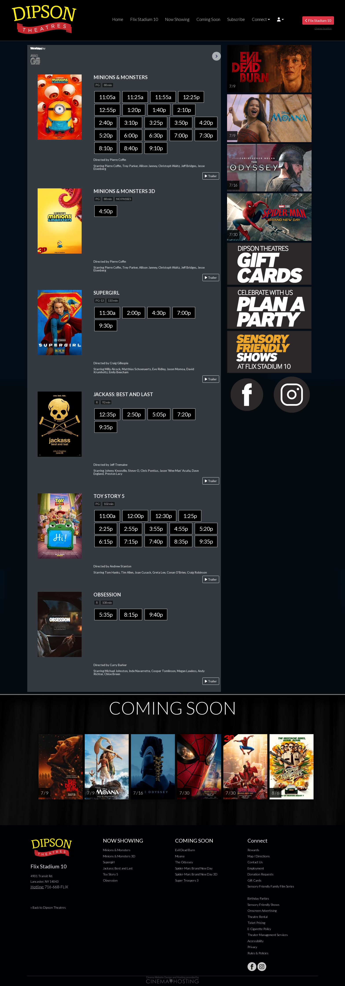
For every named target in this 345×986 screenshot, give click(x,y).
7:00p (181, 135)
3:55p (156, 528)
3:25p (156, 122)
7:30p (206, 135)
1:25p (190, 515)
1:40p (159, 109)
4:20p (206, 122)
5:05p (159, 414)
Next (216, 56)
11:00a (107, 515)
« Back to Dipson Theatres (48, 907)
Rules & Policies (258, 953)
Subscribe (236, 19)
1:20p (134, 109)
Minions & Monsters (116, 850)
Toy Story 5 (110, 874)
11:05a (107, 97)
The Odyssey (184, 862)
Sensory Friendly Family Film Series (271, 886)
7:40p (156, 541)
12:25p (191, 97)
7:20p (184, 414)
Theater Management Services (268, 935)
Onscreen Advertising (262, 910)
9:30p (105, 325)
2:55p (131, 528)
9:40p (156, 614)
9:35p (105, 427)
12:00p (135, 515)
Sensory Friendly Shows (263, 904)
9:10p (156, 148)
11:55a (163, 97)
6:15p (105, 541)
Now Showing (177, 19)
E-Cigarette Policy (259, 929)
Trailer (211, 176)
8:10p (105, 148)
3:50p (181, 122)
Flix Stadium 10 (144, 19)
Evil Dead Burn (185, 850)
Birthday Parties (258, 898)
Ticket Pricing (256, 923)
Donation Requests (260, 874)
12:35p (107, 414)
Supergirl (109, 862)
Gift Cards (254, 880)
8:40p (131, 148)
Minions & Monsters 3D (119, 856)
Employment (256, 868)
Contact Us (255, 862)
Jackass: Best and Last (118, 868)
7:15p (131, 541)
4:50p (105, 211)
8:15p (131, 614)
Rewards (253, 850)
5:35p (105, 614)
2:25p (105, 528)
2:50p (134, 414)
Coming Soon (208, 19)
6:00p (131, 135)
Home (117, 19)
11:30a (107, 312)
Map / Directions (259, 856)
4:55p (181, 528)
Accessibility (256, 941)
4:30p (158, 312)
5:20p (105, 135)
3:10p (131, 122)
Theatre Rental (258, 917)
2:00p (133, 312)
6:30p (156, 135)
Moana (179, 856)
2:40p (105, 122)
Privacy (252, 947)
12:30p (163, 515)
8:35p (181, 541)
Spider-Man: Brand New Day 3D (196, 874)
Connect (259, 19)
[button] (280, 19)
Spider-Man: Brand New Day (194, 868)
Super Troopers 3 (186, 880)
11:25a (135, 97)
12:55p (107, 109)
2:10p (184, 109)
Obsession (110, 880)
